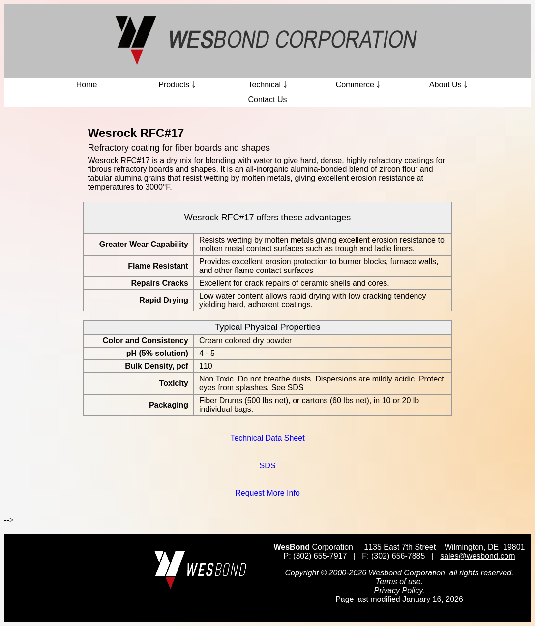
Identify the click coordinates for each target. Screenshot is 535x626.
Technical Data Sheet (267, 438)
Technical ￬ (267, 85)
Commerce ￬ (358, 85)
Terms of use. (399, 581)
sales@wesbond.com (477, 556)
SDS (268, 466)
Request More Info (267, 493)
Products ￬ (177, 85)
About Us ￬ (448, 85)
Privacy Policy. (399, 590)
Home (86, 85)
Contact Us (267, 99)
